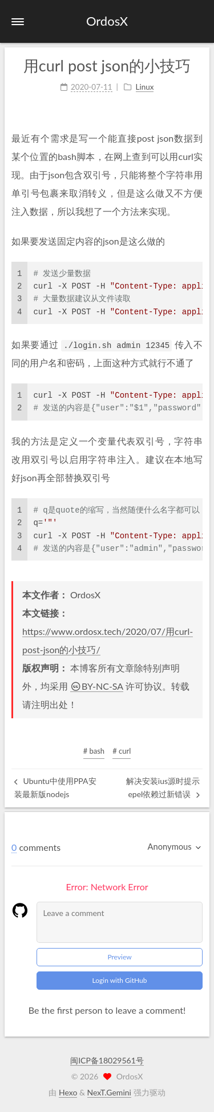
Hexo (68, 1092)
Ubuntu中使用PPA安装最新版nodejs (55, 787)
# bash (94, 750)
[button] (18, 22)
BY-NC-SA (96, 686)
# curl (121, 750)
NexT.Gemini (109, 1092)
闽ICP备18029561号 (107, 1060)
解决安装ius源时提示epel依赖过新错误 (163, 787)
